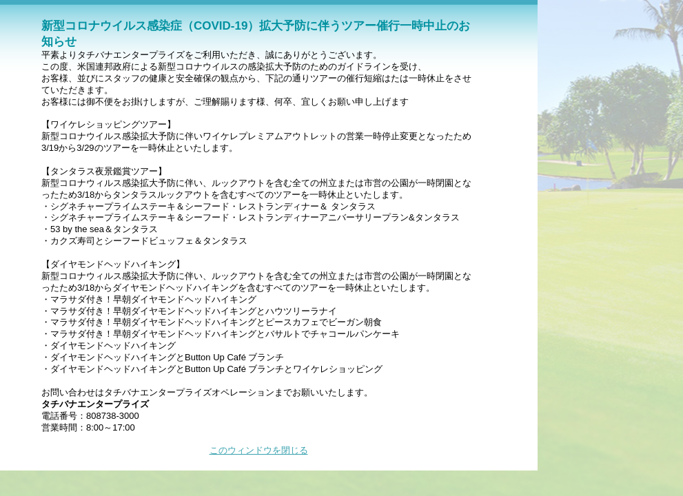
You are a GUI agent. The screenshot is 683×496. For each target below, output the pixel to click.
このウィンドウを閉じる (259, 450)
